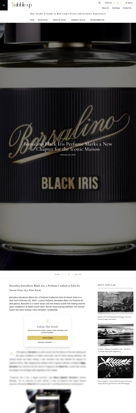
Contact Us (127, 8)
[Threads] (118, 3)
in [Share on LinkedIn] (65, 274)
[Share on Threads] (69, 274)
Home (32, 20)
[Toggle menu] (4, 5)
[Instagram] (114, 3)
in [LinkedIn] (121, 3)
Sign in (54, 342)
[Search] (99, 3)
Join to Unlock (47, 338)
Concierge (116, 8)
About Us (105, 8)
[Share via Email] (62, 274)
